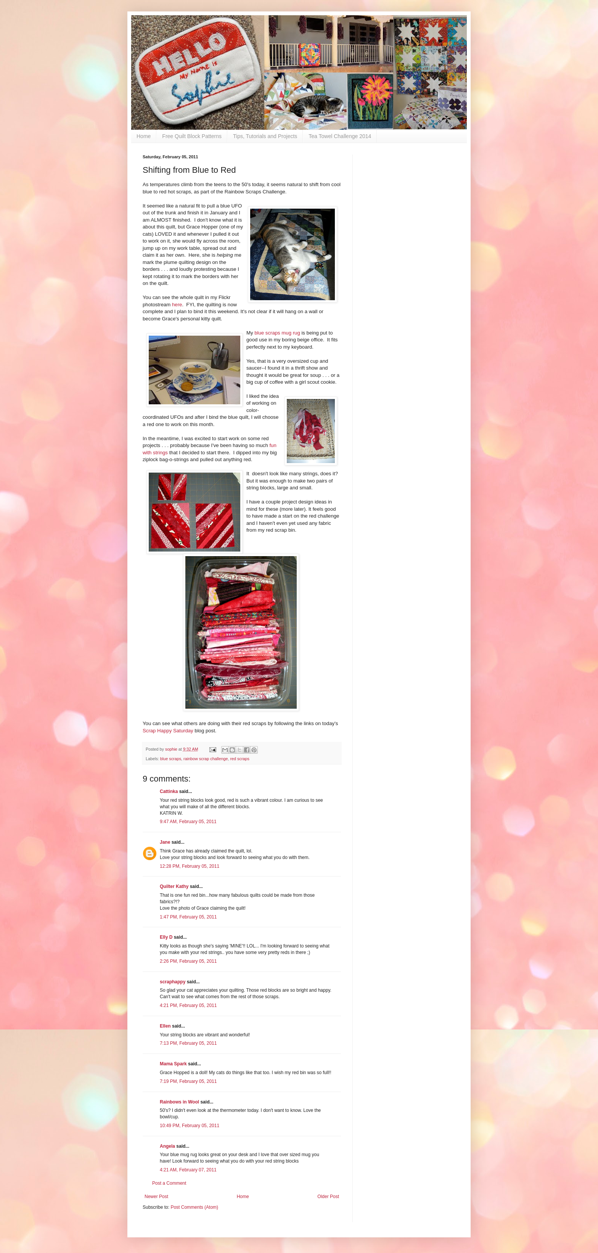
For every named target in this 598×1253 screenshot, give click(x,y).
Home (144, 136)
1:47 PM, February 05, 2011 (188, 917)
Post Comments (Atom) (194, 1207)
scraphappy (172, 981)
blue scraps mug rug (277, 333)
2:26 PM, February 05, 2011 (188, 961)
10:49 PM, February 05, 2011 (189, 1125)
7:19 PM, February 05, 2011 (188, 1081)
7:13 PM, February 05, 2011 (188, 1043)
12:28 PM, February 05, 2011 (189, 866)
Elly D (166, 937)
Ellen (165, 1026)
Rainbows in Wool (179, 1102)
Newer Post (156, 1196)
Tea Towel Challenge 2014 (340, 136)
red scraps (239, 758)
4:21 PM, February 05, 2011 (188, 1005)
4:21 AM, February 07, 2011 (188, 1170)
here (177, 304)
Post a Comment (169, 1183)
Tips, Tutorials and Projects (265, 136)
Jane (165, 842)
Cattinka (169, 791)
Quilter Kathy (174, 886)
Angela (167, 1146)
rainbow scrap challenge (205, 758)
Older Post (328, 1196)
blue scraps (170, 758)
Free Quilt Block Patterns (192, 136)
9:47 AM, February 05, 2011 (188, 821)
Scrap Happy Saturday (168, 730)
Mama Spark (173, 1063)
